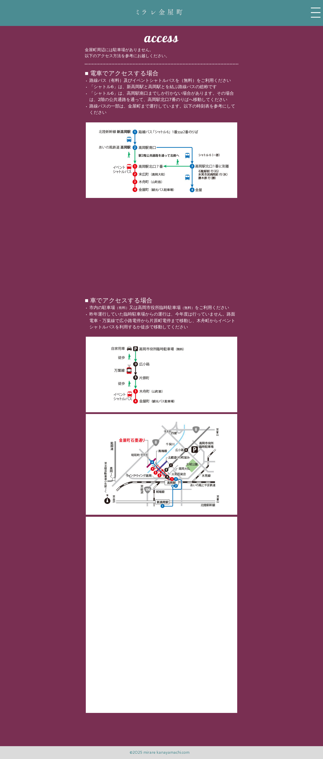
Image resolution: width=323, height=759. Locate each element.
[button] (315, 13)
